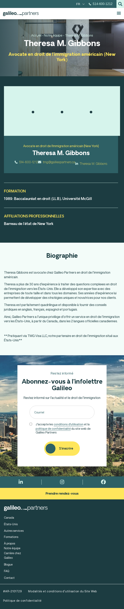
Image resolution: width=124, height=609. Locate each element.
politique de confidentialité (53, 428)
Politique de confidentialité (22, 600)
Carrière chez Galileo (12, 555)
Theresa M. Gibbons (91, 163)
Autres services (14, 531)
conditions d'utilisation (68, 424)
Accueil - (37, 35)
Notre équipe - (54, 35)
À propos (9, 543)
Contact (9, 578)
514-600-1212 (26, 162)
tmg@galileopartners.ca (56, 162)
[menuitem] (80, 4)
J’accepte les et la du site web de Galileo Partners (63, 428)
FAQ (6, 571)
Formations (11, 537)
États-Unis (11, 524)
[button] (120, 4)
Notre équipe (12, 548)
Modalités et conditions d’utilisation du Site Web (62, 591)
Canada (9, 517)
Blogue (8, 564)
